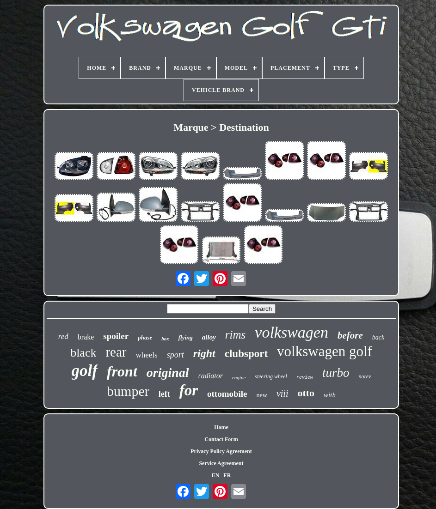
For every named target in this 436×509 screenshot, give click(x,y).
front (122, 371)
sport (175, 354)
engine (239, 377)
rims (235, 334)
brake (86, 337)
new (262, 395)
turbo (336, 373)
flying (185, 337)
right (204, 353)
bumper (128, 391)
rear (115, 352)
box (165, 338)
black (83, 352)
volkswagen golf (324, 351)
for (188, 390)
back (378, 337)
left (164, 394)
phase (145, 337)
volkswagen (291, 332)
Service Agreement (221, 463)
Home (221, 427)
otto (305, 393)
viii (282, 393)
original (168, 372)
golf (85, 371)
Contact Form (221, 439)
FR (227, 475)
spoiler (116, 336)
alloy (209, 337)
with (330, 395)
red (63, 336)
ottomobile (227, 394)
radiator (210, 376)
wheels (147, 355)
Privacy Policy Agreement (221, 451)
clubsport (246, 353)
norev (364, 376)
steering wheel (271, 376)
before (350, 335)
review (304, 377)
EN (216, 475)
